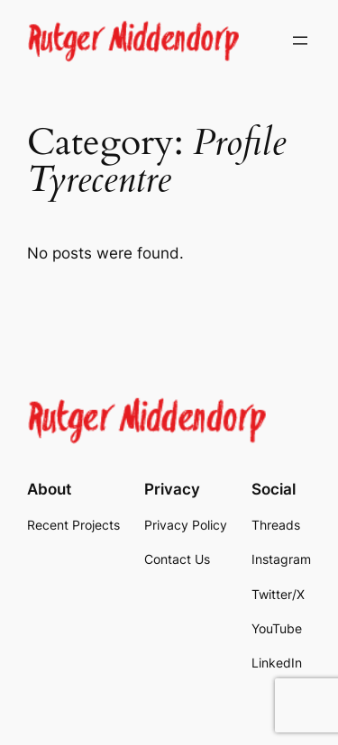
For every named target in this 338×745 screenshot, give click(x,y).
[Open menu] (300, 40)
